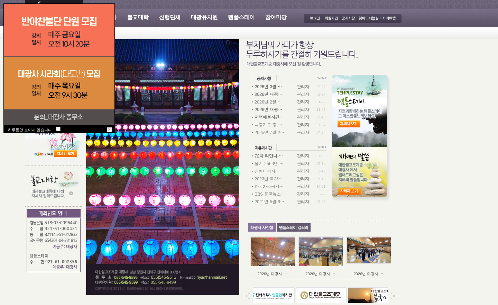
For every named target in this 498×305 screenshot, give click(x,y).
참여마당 (276, 17)
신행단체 (170, 17)
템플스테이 (241, 17)
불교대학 (138, 17)
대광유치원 (204, 17)
